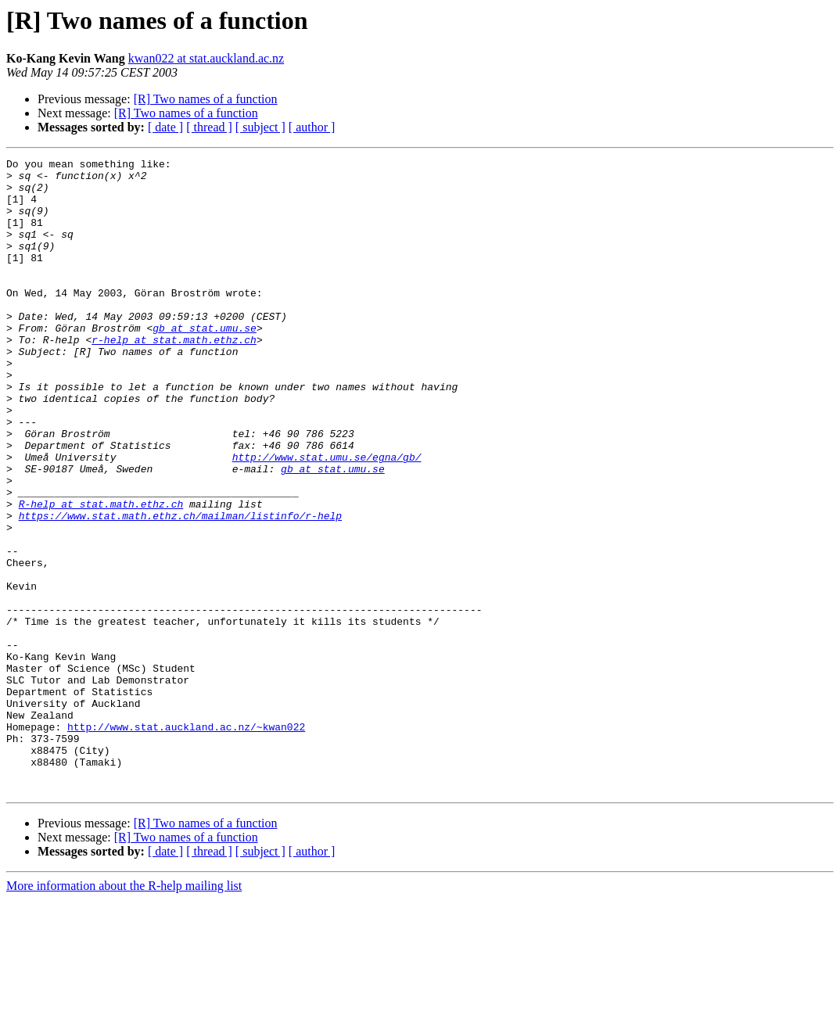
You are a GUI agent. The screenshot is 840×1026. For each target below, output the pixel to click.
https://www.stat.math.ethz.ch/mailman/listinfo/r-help (180, 588)
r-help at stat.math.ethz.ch (174, 377)
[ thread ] (209, 127)
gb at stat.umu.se (205, 363)
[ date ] (165, 127)
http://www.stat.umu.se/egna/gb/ (327, 518)
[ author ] (312, 127)
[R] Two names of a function (206, 99)
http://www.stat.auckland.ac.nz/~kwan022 (186, 841)
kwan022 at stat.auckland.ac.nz (206, 58)
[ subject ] (260, 127)
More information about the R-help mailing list (124, 1012)
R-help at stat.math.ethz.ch (101, 574)
